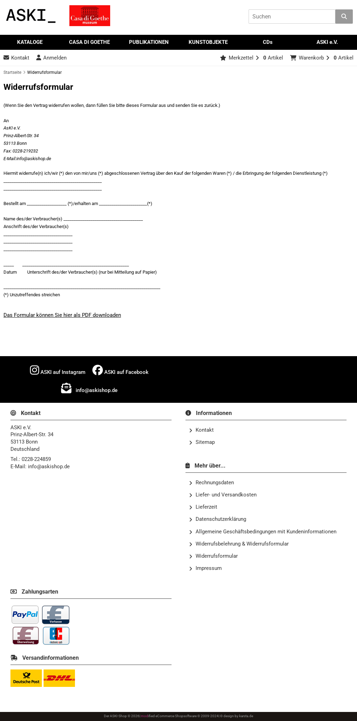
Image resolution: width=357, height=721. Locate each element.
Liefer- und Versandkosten (223, 495)
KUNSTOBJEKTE (208, 42)
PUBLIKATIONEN (149, 42)
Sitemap (202, 442)
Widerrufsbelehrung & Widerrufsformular (239, 544)
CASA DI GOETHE (89, 42)
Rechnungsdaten (211, 482)
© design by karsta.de (236, 716)
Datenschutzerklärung (217, 519)
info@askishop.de (89, 388)
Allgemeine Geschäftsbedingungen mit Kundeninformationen (262, 531)
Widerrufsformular (213, 556)
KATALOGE (30, 42)
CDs (268, 42)
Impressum (205, 568)
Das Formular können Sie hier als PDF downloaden (62, 315)
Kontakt (201, 430)
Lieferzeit (203, 507)
